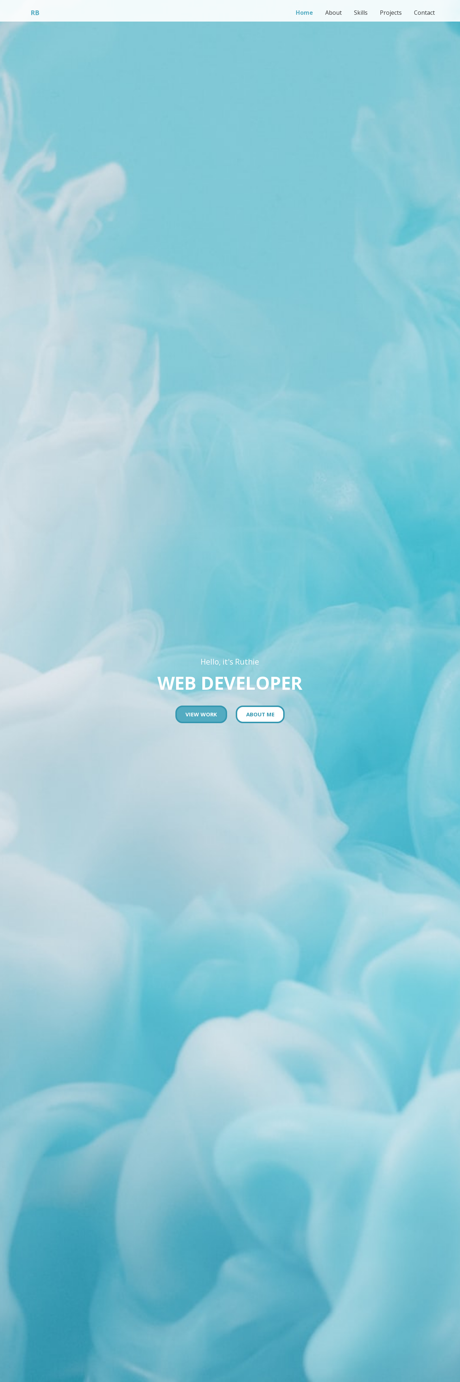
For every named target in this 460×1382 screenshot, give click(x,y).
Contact (424, 12)
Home (300, 12)
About (330, 12)
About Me (260, 713)
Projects (389, 12)
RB (35, 12)
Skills (358, 12)
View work (201, 713)
